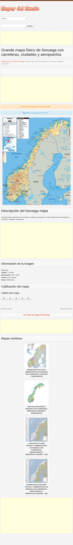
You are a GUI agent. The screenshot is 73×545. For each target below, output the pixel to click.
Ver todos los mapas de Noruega (36, 315)
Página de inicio (6, 61)
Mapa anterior (7, 309)
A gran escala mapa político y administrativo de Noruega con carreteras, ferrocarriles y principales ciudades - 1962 (36, 449)
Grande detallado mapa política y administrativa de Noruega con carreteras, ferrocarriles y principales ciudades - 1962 (36, 489)
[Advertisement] (36, 38)
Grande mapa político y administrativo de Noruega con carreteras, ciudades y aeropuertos (36, 373)
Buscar (30, 26)
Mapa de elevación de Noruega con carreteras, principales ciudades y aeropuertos (36, 410)
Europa (15, 61)
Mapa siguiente (65, 309)
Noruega (21, 61)
